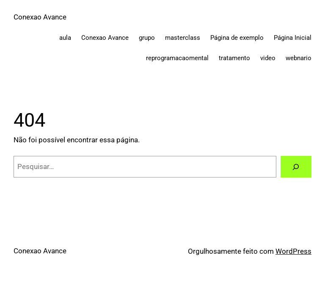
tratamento (234, 58)
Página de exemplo (237, 38)
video (267, 58)
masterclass (182, 38)
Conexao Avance (40, 17)
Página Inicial (292, 38)
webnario (298, 58)
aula (65, 38)
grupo (147, 38)
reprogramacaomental (177, 58)
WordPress (293, 251)
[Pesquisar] (296, 166)
